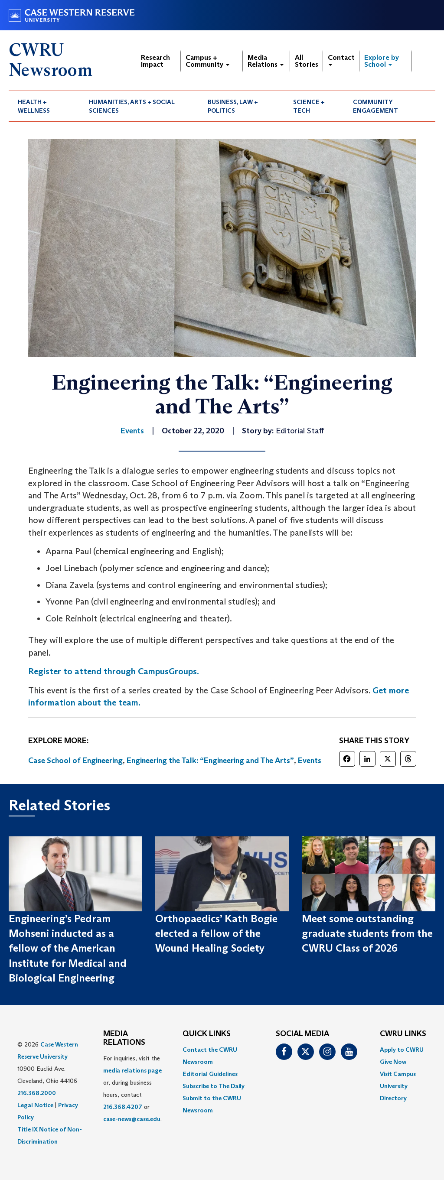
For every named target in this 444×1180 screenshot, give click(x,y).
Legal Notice (35, 1105)
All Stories (306, 60)
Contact (341, 59)
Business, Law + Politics (233, 106)
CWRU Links (403, 1034)
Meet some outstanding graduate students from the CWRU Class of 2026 (367, 933)
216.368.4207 (122, 1107)
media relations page (132, 1070)
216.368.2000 (36, 1093)
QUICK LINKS (207, 1034)
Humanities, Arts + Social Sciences (132, 106)
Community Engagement (375, 106)
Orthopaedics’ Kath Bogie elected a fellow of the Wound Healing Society (216, 933)
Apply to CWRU (402, 1049)
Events (309, 760)
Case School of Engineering (75, 760)
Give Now (393, 1062)
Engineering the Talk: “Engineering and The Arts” (210, 760)
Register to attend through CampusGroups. (113, 671)
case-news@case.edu (131, 1119)
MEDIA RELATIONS (124, 1038)
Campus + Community (207, 60)
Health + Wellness (34, 106)
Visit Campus (398, 1074)
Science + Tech (309, 106)
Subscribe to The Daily (214, 1086)
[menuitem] (44, 106)
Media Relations (266, 60)
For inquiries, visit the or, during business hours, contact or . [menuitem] (132, 1088)
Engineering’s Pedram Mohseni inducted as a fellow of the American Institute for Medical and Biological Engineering (68, 948)
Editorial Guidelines (210, 1074)
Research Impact (155, 60)
